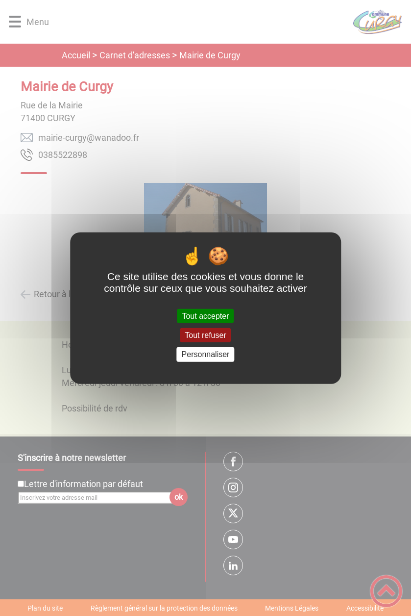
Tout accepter (205, 316)
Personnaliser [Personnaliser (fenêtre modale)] (206, 354)
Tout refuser (205, 335)
